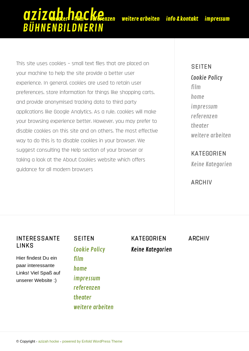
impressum (204, 106)
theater (200, 125)
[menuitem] (59, 19)
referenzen (204, 116)
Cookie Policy (206, 77)
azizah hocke (48, 341)
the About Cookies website (84, 159)
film (196, 87)
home (197, 96)
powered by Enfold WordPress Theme (92, 341)
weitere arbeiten (211, 135)
